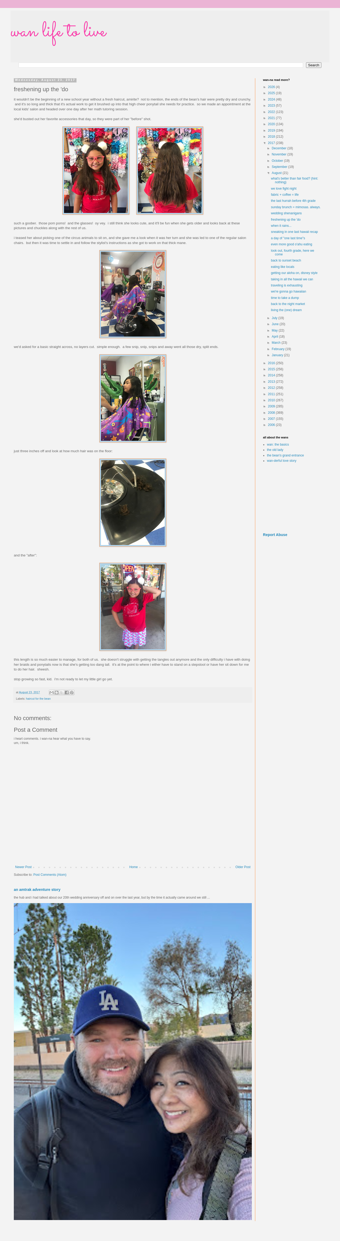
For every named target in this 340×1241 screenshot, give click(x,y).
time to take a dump (285, 298)
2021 (272, 118)
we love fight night (283, 188)
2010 (272, 400)
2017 (272, 143)
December (279, 148)
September (280, 167)
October (278, 161)
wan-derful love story (281, 461)
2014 (272, 375)
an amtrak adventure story (37, 889)
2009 (272, 406)
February (278, 349)
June (275, 324)
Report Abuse (275, 535)
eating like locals (282, 267)
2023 (272, 105)
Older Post (242, 867)
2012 (272, 388)
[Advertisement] (292, 497)
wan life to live (58, 31)
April (275, 336)
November (279, 154)
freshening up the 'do (286, 219)
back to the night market (288, 304)
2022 (272, 112)
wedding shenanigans (286, 213)
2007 (272, 419)
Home (133, 867)
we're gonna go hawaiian (288, 291)
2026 (272, 87)
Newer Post (23, 867)
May (275, 330)
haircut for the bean (38, 698)
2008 (272, 413)
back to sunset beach (286, 260)
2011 (272, 394)
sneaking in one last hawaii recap (294, 232)
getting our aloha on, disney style (294, 273)
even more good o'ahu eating (291, 244)
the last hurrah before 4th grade (293, 201)
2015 (272, 369)
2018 (272, 136)
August (277, 173)
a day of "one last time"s (288, 238)
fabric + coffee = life (285, 195)
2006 (272, 425)
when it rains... (281, 226)
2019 (272, 130)
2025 (272, 93)
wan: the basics (278, 444)
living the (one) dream (286, 310)
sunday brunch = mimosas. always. (296, 207)
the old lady (275, 450)
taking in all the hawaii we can (292, 279)
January (278, 355)
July (275, 318)
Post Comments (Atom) (49, 875)
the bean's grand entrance (285, 455)
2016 (272, 363)
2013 (272, 382)
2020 (272, 124)
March (277, 343)
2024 (272, 99)
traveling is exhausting (287, 285)
